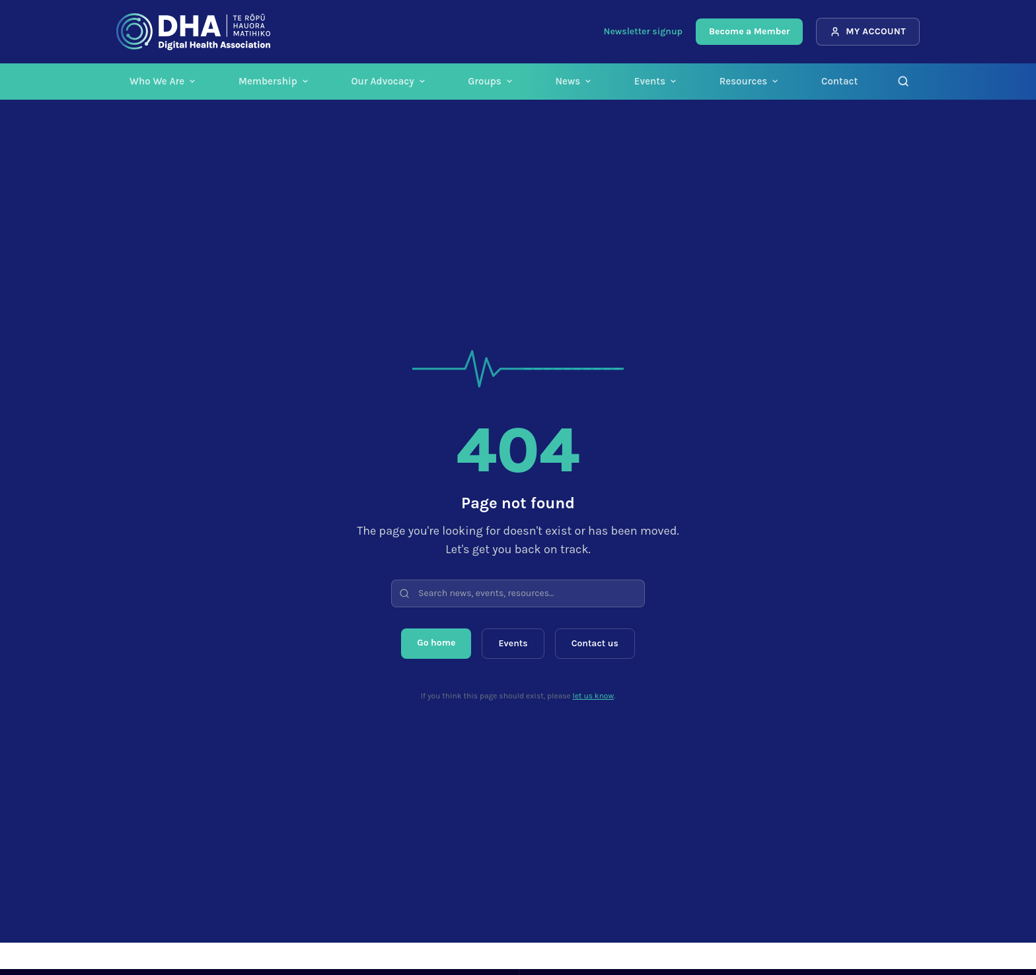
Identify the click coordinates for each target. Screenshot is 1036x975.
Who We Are (163, 81)
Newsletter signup (643, 31)
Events (655, 81)
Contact (839, 81)
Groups (490, 81)
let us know (593, 695)
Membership (274, 81)
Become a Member (749, 31)
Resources (749, 81)
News (573, 81)
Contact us (595, 643)
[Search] (903, 81)
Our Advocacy (388, 81)
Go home (436, 642)
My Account (868, 31)
